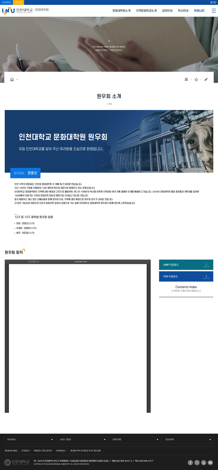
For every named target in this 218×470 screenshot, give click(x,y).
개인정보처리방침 (10, 451)
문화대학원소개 (121, 10)
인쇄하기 (186, 79)
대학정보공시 (61, 451)
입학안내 (18, 2)
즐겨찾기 (196, 79)
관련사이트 (117, 439)
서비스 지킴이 (65, 439)
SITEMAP (214, 11)
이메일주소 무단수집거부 (43, 451)
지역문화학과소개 (146, 10)
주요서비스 (11, 439)
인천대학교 (6, 2)
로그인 (213, 2)
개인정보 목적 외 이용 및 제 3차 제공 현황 (85, 451)
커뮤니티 (199, 10)
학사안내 (183, 10)
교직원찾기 (25, 451)
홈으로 (11, 79)
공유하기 (206, 79)
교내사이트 (169, 439)
